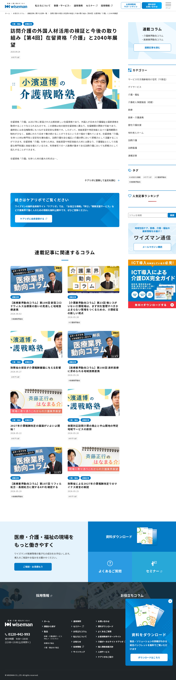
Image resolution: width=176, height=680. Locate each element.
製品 (46, 631)
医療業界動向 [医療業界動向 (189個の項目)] (135, 182)
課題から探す (50, 626)
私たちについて (42, 5)
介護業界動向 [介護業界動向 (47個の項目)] (161, 177)
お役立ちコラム (18, 13)
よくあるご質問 (104, 631)
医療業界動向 (18, 319)
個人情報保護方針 (105, 646)
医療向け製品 (49, 643)
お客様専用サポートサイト (109, 636)
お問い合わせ (103, 621)
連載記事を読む (152, 47)
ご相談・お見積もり (33, 566)
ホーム (7, 13)
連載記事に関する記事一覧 (37, 13)
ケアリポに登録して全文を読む (100, 180)
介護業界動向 (75, 322)
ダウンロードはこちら (149, 657)
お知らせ (77, 641)
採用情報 (105, 5)
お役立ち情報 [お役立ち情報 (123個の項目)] (135, 177)
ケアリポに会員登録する (32, 218)
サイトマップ (79, 651)
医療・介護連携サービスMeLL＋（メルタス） (53, 637)
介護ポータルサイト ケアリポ (110, 641)
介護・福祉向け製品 (51, 647)
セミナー (90, 5)
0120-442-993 (19, 634)
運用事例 (78, 5)
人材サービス (103, 651)
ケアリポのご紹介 (105, 657)
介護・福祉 (16, 24)
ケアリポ (16, 57)
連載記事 (28, 24)
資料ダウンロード (105, 626)
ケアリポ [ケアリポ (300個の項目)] (148, 177)
